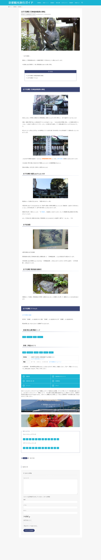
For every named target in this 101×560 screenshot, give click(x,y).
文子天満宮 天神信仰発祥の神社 (35, 75)
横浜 (47, 444)
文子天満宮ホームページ (55, 367)
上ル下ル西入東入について (37, 364)
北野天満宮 (60, 158)
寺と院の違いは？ (56, 336)
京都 (59, 444)
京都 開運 (25, 352)
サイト (24, 526)
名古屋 (53, 444)
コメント (26, 493)
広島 (75, 444)
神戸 (70, 444)
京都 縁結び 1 (66, 352)
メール (24, 520)
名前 (24, 515)
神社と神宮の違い (35, 336)
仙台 (31, 444)
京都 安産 (57, 352)
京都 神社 (25, 336)
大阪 (64, 444)
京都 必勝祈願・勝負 (36, 352)
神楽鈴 (43, 211)
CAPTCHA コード (27, 536)
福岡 (25, 449)
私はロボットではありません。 (31, 541)
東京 (41, 444)
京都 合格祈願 (48, 352)
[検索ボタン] (82, 2)
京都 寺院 (46, 336)
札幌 (25, 444)
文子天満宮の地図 (26, 315)
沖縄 (31, 449)
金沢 (36, 444)
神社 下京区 (32, 473)
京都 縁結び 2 (26, 357)
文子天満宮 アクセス (32, 78)
